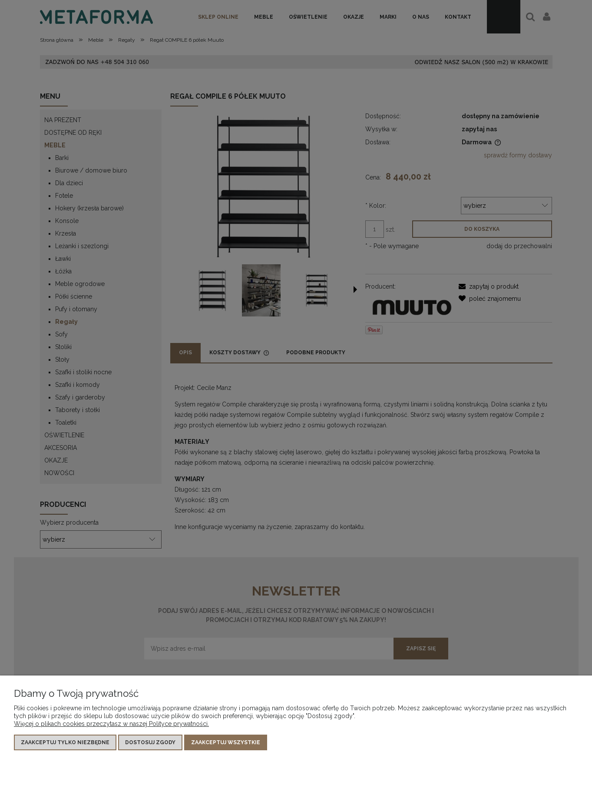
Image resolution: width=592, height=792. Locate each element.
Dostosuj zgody (150, 742)
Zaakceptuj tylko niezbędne (65, 742)
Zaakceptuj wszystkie (225, 742)
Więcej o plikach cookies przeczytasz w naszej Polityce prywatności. (111, 723)
